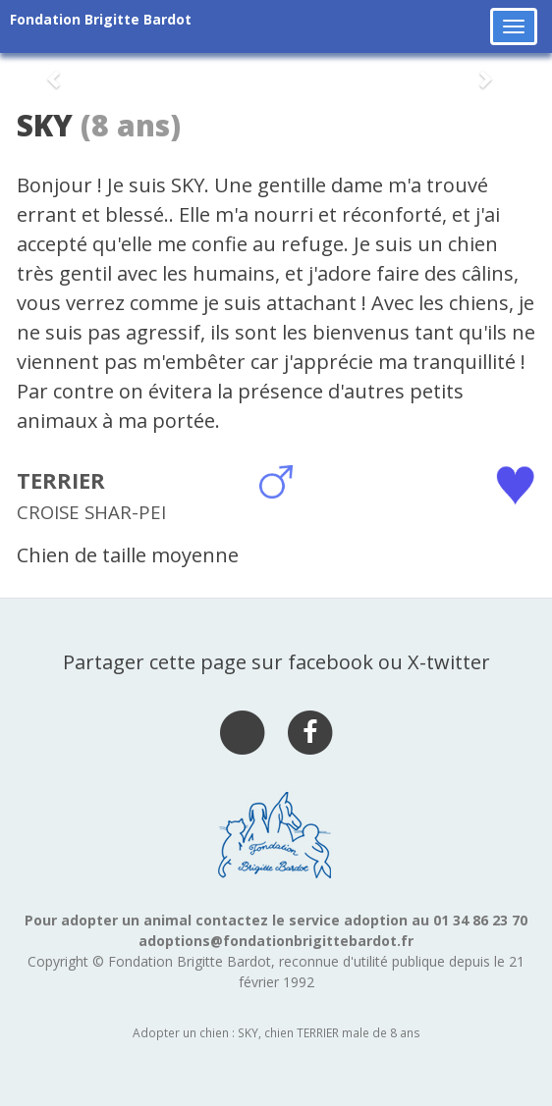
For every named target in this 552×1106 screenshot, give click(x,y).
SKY (45, 125)
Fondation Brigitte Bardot (101, 19)
